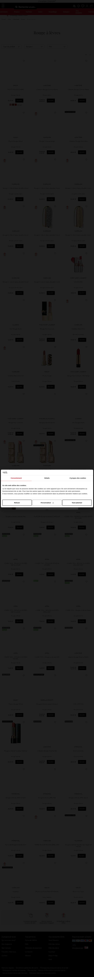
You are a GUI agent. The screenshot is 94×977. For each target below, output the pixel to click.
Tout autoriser (77, 503)
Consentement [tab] (16, 478)
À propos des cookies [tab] (78, 478)
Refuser (17, 503)
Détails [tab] (47, 478)
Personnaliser (47, 503)
